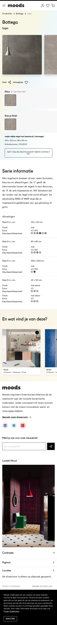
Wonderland (46, 586)
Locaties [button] (28, 570)
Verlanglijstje (20, 82)
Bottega (19, 13)
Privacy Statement (11, 586)
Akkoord (10, 619)
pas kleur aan (18, 91)
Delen (6, 82)
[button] (37, 332)
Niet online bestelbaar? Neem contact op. (28, 153)
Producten (7, 13)
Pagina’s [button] (28, 562)
